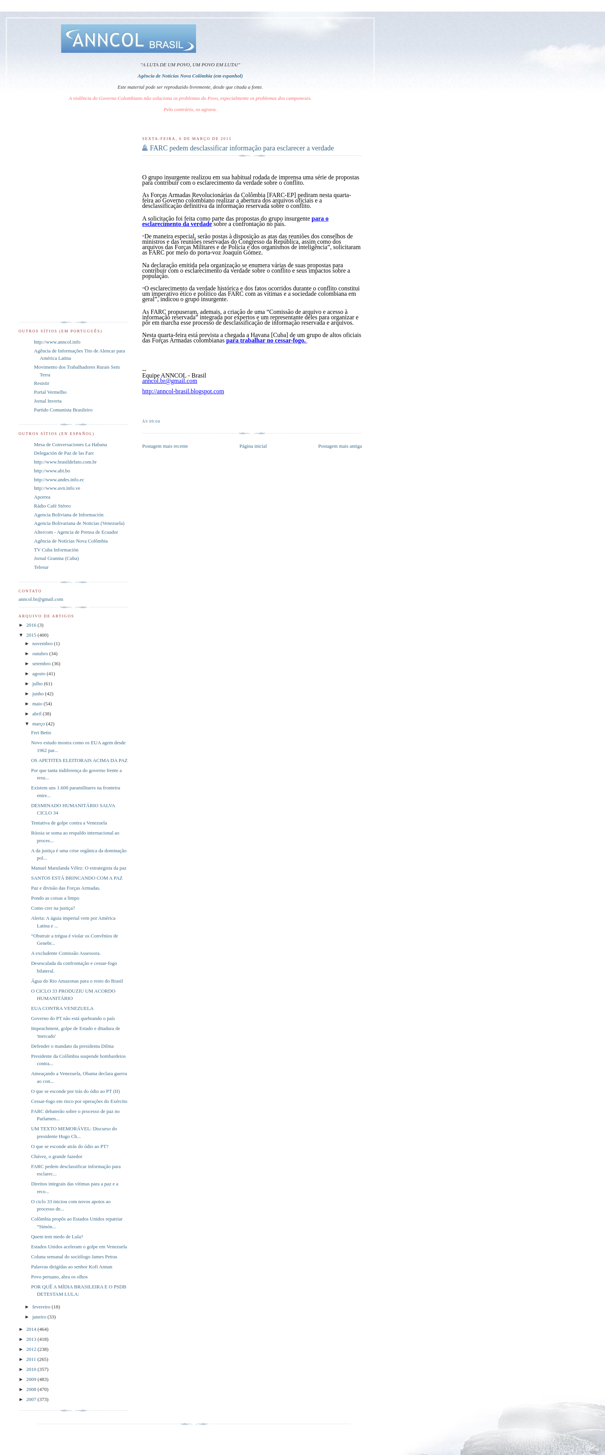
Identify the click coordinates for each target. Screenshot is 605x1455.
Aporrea (42, 497)
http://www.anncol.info (57, 342)
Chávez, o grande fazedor (56, 1156)
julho (38, 683)
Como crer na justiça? (53, 908)
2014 (31, 1329)
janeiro (39, 1317)
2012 (31, 1349)
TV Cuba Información (56, 550)
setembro (42, 663)
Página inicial (253, 446)
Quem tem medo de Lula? (57, 1236)
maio (38, 703)
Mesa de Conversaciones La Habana (70, 444)
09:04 (154, 421)
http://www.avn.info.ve (57, 488)
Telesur (41, 567)
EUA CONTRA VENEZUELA (62, 1008)
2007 (31, 1399)
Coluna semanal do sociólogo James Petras (74, 1256)
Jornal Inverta (48, 401)
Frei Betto (41, 732)
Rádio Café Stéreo (52, 506)
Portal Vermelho (50, 392)
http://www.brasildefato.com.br (65, 462)
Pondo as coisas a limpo (55, 898)
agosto (39, 673)
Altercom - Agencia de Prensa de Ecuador (76, 532)
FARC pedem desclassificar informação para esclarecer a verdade (242, 148)
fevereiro (42, 1307)
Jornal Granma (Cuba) (56, 558)
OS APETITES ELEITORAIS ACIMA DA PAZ (79, 760)
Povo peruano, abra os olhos (59, 1277)
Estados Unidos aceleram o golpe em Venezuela (79, 1246)
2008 (31, 1389)
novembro (43, 643)
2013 (31, 1339)
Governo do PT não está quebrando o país (73, 1018)
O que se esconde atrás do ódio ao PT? (69, 1146)
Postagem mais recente (165, 446)
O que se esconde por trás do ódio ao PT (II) (75, 1091)
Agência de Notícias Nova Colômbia (71, 541)
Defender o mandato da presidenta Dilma (72, 1046)
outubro (40, 653)
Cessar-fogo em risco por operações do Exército (79, 1101)
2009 (31, 1379)
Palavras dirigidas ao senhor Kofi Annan (71, 1267)
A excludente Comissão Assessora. (66, 953)
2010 (31, 1369)
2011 (31, 1359)
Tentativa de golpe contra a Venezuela (69, 823)
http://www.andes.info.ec (59, 479)
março (39, 724)
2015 (31, 635)
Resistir (41, 383)
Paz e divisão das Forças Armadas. (65, 888)
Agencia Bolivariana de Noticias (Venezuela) (79, 523)
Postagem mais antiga (340, 446)
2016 (31, 625)
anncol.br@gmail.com (41, 599)
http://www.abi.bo (52, 471)
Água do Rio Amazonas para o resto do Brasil (77, 981)
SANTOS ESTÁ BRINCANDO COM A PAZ (76, 878)
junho (38, 693)
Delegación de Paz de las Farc (64, 453)
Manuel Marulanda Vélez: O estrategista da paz (78, 868)
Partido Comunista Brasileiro (63, 410)
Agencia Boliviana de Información (68, 515)
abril (37, 714)
